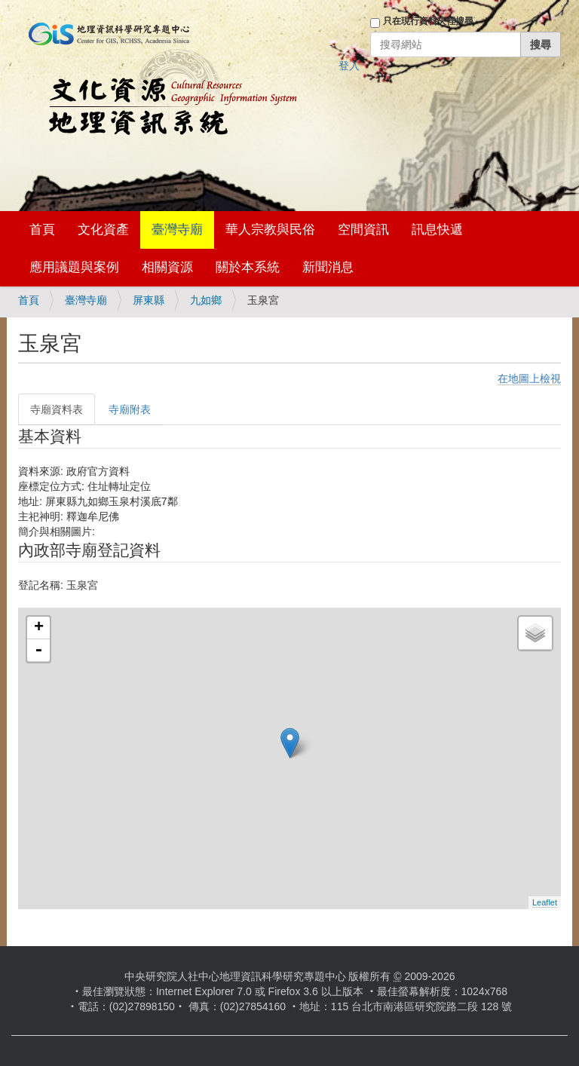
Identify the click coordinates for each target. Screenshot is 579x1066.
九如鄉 (206, 300)
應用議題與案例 (74, 267)
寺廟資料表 (56, 409)
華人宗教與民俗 (270, 229)
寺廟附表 (130, 409)
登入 (349, 66)
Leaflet (544, 902)
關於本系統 (248, 267)
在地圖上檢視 (529, 378)
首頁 (42, 229)
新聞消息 (328, 267)
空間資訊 (363, 229)
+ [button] (39, 628)
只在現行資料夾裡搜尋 (428, 21)
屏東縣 (148, 300)
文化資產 (103, 229)
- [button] (38, 650)
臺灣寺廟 (177, 229)
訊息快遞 (437, 229)
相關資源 (167, 267)
